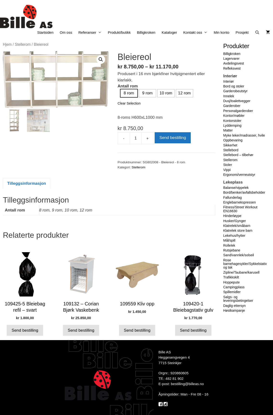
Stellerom (23, 44)
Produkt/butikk (119, 32)
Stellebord (230, 150)
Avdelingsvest (233, 63)
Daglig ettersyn (234, 306)
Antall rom (128, 86)
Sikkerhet (230, 145)
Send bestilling (172, 137)
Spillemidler (232, 292)
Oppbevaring (232, 140)
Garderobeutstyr (235, 91)
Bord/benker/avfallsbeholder (244, 192)
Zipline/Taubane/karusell (241, 272)
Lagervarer (231, 58)
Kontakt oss (196, 32)
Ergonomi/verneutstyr (239, 175)
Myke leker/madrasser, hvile (244, 135)
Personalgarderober (238, 111)
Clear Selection (129, 103)
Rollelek (229, 245)
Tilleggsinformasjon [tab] (26, 183)
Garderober (232, 106)
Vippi (227, 170)
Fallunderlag (232, 197)
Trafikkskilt (231, 277)
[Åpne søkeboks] (257, 32)
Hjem (7, 44)
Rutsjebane (231, 250)
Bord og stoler (233, 86)
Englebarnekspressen (239, 202)
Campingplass (234, 287)
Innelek (228, 96)
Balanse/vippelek (236, 188)
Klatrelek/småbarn (236, 226)
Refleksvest (232, 68)
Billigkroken (146, 32)
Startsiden (45, 32)
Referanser (91, 32)
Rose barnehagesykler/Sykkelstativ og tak (245, 264)
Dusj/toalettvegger (236, 101)
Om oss (66, 32)
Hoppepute (231, 282)
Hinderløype (232, 216)
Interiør (228, 81)
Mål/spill (229, 240)
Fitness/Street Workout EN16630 (240, 209)
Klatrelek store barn (237, 230)
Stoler (227, 165)
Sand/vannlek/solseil (238, 255)
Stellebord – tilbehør (238, 155)
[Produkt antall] (136, 138)
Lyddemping (232, 125)
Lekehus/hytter (234, 235)
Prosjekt (242, 32)
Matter (228, 130)
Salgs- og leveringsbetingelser (238, 299)
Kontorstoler (232, 121)
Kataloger (169, 32)
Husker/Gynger (234, 221)
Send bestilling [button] (25, 330)
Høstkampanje (234, 310)
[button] (100, 59)
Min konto (221, 32)
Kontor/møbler (234, 116)
